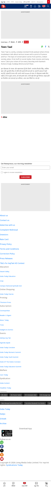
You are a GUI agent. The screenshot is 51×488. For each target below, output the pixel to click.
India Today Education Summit (10, 367)
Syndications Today (14, 465)
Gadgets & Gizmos (6, 330)
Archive (3, 423)
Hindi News (4, 42)
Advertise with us (7, 225)
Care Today (4, 375)
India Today (18, 2)
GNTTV (33, 2)
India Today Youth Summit (9, 357)
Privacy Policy (6, 244)
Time (2, 325)
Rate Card (4, 239)
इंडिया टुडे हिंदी (26, 2)
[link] (48, 1)
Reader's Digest (5, 315)
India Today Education (7, 276)
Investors (4, 234)
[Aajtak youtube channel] (2, 459)
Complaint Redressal (9, 230)
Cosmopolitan (5, 311)
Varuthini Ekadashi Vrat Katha (35, 403)
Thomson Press (5, 302)
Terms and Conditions (9, 249)
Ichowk (3, 418)
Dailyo (2, 414)
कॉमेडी (19, 42)
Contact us (4, 220)
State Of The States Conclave (10, 362)
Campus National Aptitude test (11, 286)
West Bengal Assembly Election (11, 403)
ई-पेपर (8, 2)
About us (4, 215)
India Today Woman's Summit (10, 352)
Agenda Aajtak (5, 343)
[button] (46, 484)
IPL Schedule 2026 (30, 395)
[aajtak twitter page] (2, 451)
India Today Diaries (7, 294)
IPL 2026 (4, 395)
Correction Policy (7, 253)
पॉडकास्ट (13, 42)
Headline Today (5, 388)
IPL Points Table (16, 395)
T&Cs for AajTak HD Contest (12, 263)
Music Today (4, 320)
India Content (5, 383)
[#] (42, 46)
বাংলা (12, 2)
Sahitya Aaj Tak (5, 338)
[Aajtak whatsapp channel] (1, 443)
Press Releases (6, 258)
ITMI (1, 281)
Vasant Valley (4, 271)
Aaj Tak (3, 2)
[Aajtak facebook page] (2, 447)
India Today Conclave (7, 347)
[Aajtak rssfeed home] (2, 455)
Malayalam (40, 2)
